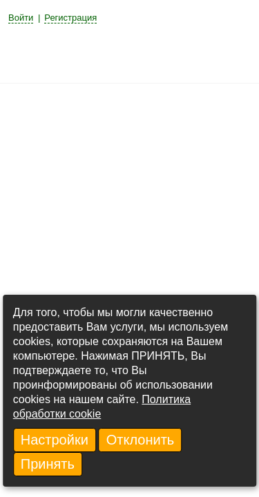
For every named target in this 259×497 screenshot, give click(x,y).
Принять (48, 463)
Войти (20, 17)
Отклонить (140, 439)
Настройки (54, 439)
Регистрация (70, 17)
